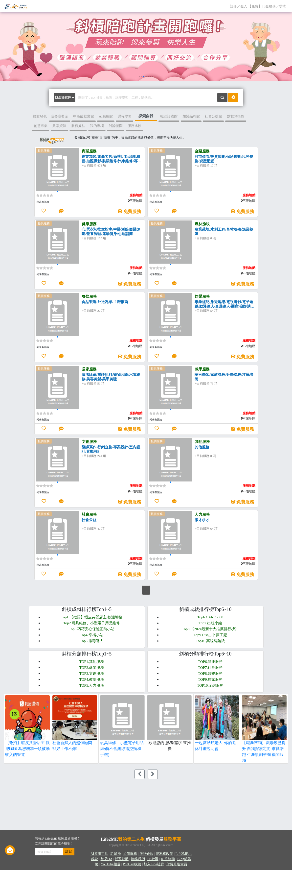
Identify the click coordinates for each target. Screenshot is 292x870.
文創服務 (89, 442)
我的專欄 (97, 126)
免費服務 (132, 211)
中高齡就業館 (83, 116)
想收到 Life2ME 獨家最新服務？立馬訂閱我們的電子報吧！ (57, 841)
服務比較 (134, 126)
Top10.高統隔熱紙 (210, 641)
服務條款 (146, 854)
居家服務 (89, 369)
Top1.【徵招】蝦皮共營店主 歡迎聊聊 (91, 617)
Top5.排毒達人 (91, 641)
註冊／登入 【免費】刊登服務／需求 (259, 5)
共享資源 (59, 126)
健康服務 (89, 224)
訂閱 (68, 851)
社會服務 (89, 514)
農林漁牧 (202, 224)
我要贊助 (122, 859)
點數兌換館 (235, 116)
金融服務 (202, 151)
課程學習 (125, 116)
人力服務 (202, 514)
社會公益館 (213, 116)
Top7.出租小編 (210, 623)
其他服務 (202, 442)
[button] (139, 76)
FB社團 (152, 859)
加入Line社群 (154, 864)
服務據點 (78, 126)
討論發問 (116, 126)
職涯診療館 (169, 116)
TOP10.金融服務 (210, 685)
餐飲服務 (89, 296)
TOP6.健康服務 (210, 662)
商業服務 (89, 151)
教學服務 (202, 369)
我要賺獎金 (59, 116)
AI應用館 (106, 116)
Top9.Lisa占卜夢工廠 (210, 635)
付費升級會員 (176, 864)
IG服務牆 (168, 859)
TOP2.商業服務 (91, 668)
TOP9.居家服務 (210, 679)
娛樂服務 (202, 296)
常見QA (106, 859)
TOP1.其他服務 (91, 662)
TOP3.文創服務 (91, 674)
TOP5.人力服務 (91, 685)
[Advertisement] (71, 803)
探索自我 (145, 116)
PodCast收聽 (132, 864)
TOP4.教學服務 (91, 679)
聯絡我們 (138, 859)
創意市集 (40, 126)
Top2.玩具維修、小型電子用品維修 (91, 623)
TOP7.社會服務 (210, 668)
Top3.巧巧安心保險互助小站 (91, 629)
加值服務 (130, 854)
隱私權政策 (164, 854)
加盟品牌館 (191, 116)
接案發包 (40, 116)
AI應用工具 (99, 854)
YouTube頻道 (110, 864)
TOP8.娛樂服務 (210, 674)
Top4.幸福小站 (91, 635)
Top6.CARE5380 (210, 617)
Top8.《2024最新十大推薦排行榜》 (210, 629)
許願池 (116, 854)
